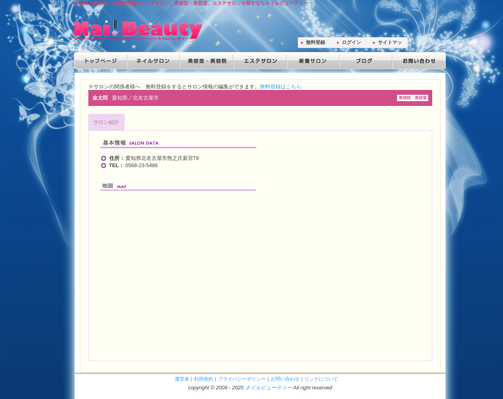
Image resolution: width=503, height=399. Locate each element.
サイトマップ (390, 44)
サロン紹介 (106, 122)
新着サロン (311, 60)
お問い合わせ (417, 60)
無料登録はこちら (280, 87)
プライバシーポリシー (242, 378)
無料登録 (315, 42)
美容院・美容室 (206, 60)
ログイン (351, 42)
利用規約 (203, 378)
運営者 (182, 378)
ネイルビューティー (268, 388)
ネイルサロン (153, 60)
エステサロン (258, 60)
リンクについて (321, 378)
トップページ (100, 60)
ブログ (364, 60)
